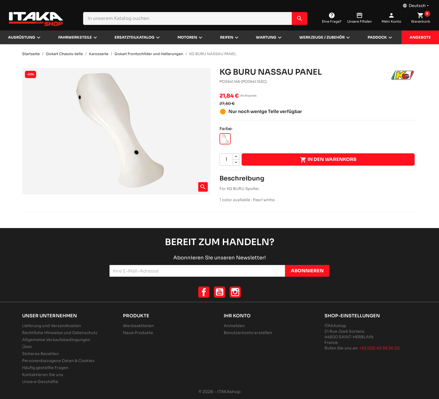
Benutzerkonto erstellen (248, 332)
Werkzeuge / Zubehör (322, 37)
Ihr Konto (237, 316)
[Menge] (226, 159)
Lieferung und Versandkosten (51, 325)
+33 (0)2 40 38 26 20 (379, 348)
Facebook (203, 292)
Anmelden (234, 325)
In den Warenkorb (328, 159)
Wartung (266, 37)
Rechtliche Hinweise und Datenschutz (59, 332)
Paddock (377, 37)
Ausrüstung (21, 37)
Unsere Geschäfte (40, 381)
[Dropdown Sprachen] (416, 4)
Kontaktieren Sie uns (42, 374)
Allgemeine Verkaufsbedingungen (56, 339)
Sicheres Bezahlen (40, 353)
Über (27, 346)
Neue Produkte (138, 332)
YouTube (219, 292)
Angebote (420, 37)
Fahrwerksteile (75, 37)
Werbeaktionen (138, 325)
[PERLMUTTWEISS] (225, 138)
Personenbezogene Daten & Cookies (58, 360)
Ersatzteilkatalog (135, 37)
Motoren (187, 37)
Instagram (235, 292)
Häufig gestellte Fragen (45, 367)
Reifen (226, 37)
